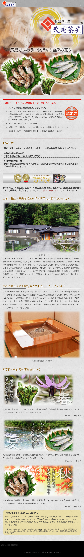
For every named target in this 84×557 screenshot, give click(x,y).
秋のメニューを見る (73, 507)
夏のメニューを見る (73, 461)
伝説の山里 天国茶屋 (39, 552)
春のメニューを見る (73, 416)
